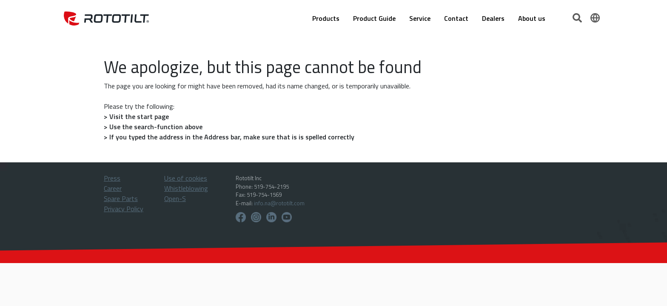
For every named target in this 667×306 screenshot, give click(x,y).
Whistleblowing (186, 188)
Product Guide (374, 18)
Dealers (493, 18)
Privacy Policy (123, 209)
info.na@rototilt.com (279, 203)
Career (113, 188)
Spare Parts (121, 198)
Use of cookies (185, 178)
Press (112, 178)
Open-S (175, 198)
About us (531, 18)
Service (419, 18)
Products (325, 18)
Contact (456, 18)
